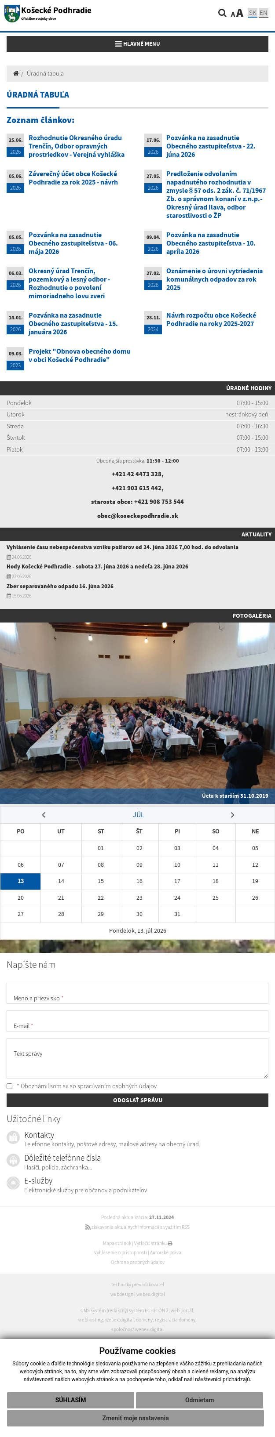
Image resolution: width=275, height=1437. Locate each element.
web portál (182, 1310)
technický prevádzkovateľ (137, 1284)
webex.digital (150, 1294)
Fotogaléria (252, 615)
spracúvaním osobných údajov (117, 1086)
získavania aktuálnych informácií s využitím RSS (137, 1227)
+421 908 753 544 (159, 502)
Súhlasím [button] (70, 1400)
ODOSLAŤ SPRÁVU (137, 1100)
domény (144, 1320)
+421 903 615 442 (136, 488)
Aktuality (256, 534)
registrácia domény (175, 1320)
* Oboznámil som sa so (82, 1086)
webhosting (90, 1320)
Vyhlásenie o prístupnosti (120, 1252)
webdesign (121, 1294)
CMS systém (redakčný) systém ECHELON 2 (125, 1310)
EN (264, 12)
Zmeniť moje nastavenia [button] (135, 1418)
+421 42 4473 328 (136, 474)
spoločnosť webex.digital (137, 1329)
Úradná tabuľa (45, 73)
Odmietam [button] (199, 1400)
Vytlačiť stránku (153, 1243)
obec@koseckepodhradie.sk (137, 516)
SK (252, 12)
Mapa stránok (117, 1243)
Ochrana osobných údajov (138, 1262)
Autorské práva (165, 1252)
